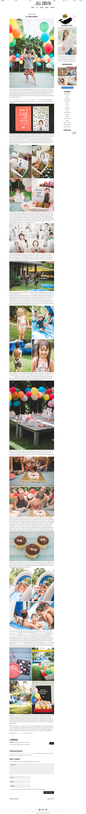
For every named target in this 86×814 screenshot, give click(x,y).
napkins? (36, 101)
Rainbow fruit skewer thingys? (25, 99)
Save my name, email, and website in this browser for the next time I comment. (28, 789)
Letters (67, 116)
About (47, 7)
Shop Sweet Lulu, (20, 643)
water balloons (27, 634)
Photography (67, 124)
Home (32, 7)
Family (67, 104)
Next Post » (51, 799)
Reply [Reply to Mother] (51, 743)
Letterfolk (47, 642)
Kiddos (67, 114)
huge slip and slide (13, 632)
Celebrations (67, 100)
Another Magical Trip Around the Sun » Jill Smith (21, 753)
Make (67, 120)
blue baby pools (40, 632)
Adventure (67, 93)
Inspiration (67, 112)
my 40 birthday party (26, 293)
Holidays (67, 108)
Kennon (25, 139)
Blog (37, 7)
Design (42, 7)
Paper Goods (67, 122)
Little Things (67, 118)
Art (67, 96)
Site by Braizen (47, 812)
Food (67, 106)
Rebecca (16, 715)
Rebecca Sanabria (20, 733)
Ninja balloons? (12, 99)
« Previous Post (14, 799)
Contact (52, 7)
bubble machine (12, 635)
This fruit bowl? (38, 99)
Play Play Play (67, 126)
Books (67, 98)
